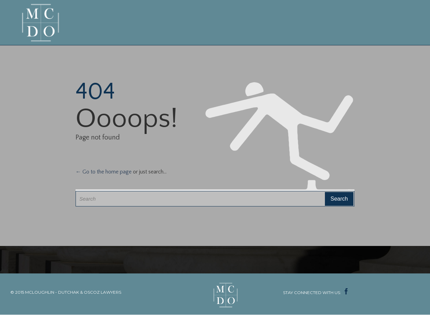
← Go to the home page (104, 172)
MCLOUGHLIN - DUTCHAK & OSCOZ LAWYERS (73, 292)
